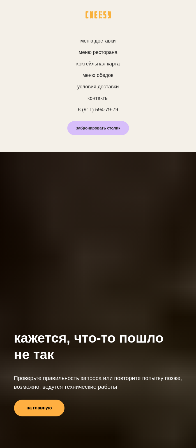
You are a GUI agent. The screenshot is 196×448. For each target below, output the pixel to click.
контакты (98, 98)
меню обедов (98, 75)
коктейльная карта (98, 64)
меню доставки (98, 41)
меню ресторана (98, 52)
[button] (98, 128)
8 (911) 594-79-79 (98, 109)
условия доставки (98, 86)
